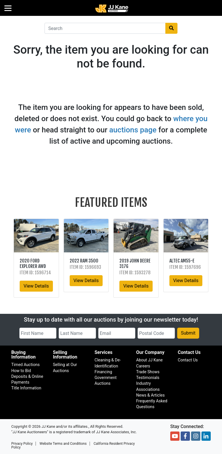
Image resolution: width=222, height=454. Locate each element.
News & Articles (150, 395)
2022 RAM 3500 (84, 261)
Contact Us (188, 360)
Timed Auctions (25, 364)
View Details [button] (36, 286)
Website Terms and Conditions (63, 444)
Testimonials (147, 377)
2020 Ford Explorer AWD (33, 263)
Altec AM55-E (182, 261)
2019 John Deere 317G (135, 263)
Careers (143, 366)
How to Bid (21, 370)
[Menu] (8, 8)
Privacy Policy (22, 444)
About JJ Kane (149, 360)
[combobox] (105, 28)
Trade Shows (148, 371)
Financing (103, 371)
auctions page (133, 129)
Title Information (26, 388)
